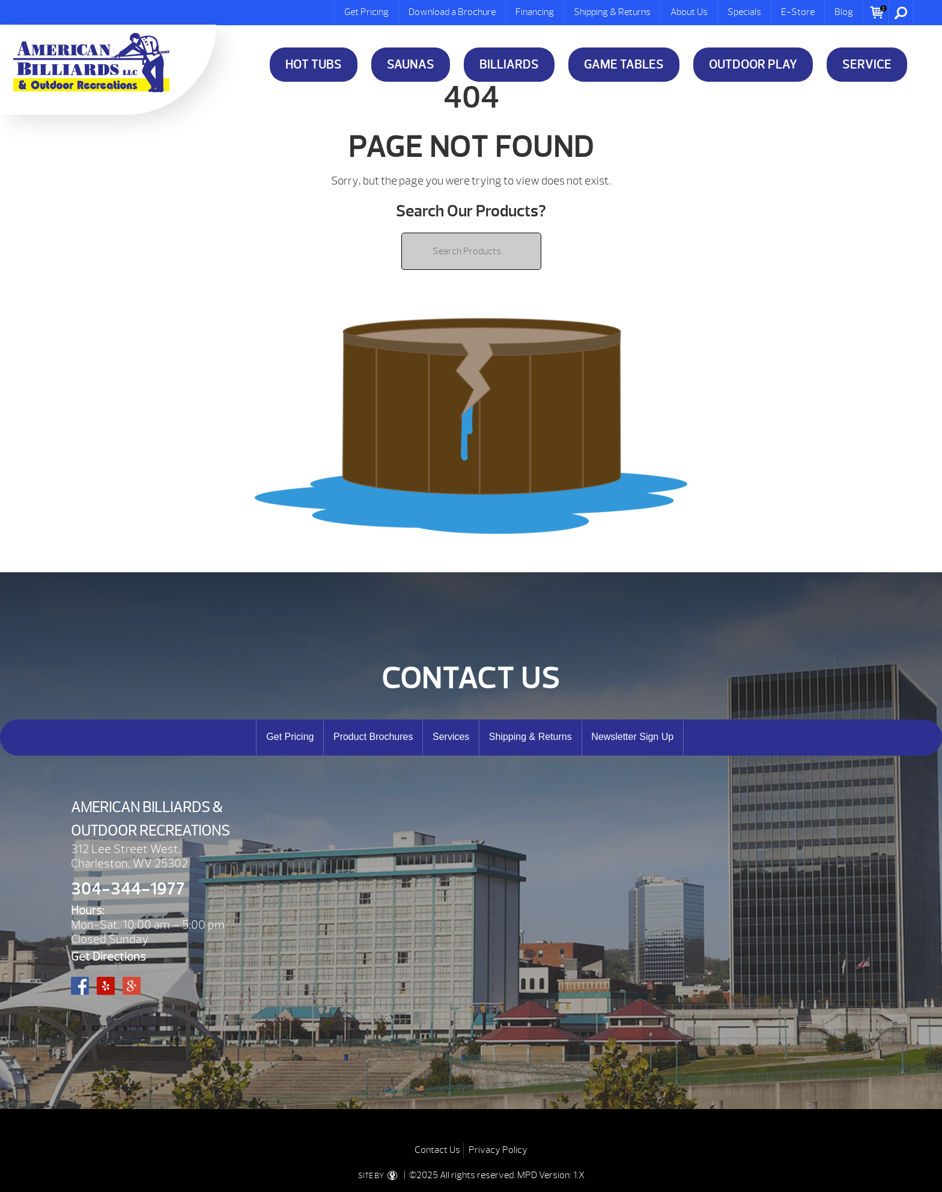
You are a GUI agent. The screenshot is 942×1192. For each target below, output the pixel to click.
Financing (534, 12)
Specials (744, 12)
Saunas (410, 65)
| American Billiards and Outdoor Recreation (91, 62)
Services (451, 737)
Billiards (509, 65)
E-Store (798, 12)
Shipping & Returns (612, 12)
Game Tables (624, 65)
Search (901, 12)
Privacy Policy (498, 1150)
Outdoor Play (753, 65)
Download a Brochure (452, 12)
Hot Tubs (313, 65)
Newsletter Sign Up (632, 737)
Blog (843, 12)
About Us (689, 12)
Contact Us (437, 1150)
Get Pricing (366, 12)
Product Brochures (373, 737)
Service (867, 65)
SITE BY (380, 1176)
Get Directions (108, 956)
